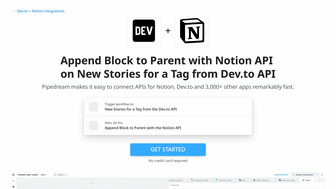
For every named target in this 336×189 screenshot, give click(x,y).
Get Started (168, 149)
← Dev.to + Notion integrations (39, 11)
